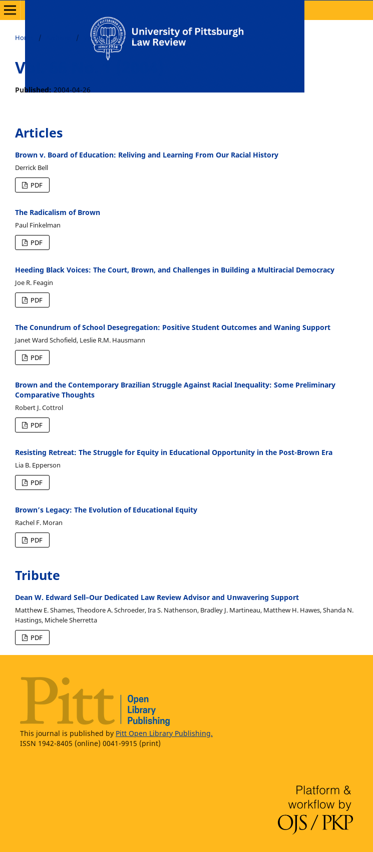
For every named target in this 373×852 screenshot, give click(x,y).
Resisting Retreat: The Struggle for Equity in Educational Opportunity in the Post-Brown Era (173, 452)
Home (24, 37)
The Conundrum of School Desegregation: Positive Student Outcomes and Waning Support (172, 327)
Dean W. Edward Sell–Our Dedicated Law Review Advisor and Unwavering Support (157, 597)
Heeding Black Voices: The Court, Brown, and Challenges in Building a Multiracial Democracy (174, 269)
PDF (36, 185)
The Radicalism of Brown (57, 212)
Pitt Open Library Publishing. (164, 733)
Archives (58, 37)
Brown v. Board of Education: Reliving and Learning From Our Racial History (146, 155)
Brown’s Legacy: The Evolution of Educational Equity (106, 509)
